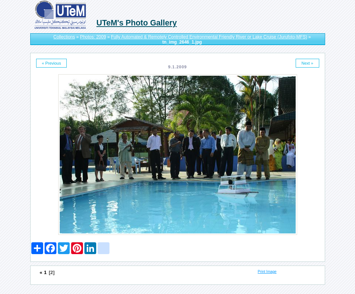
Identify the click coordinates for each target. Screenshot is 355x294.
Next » (307, 63)
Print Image (267, 272)
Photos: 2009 (93, 37)
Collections (64, 37)
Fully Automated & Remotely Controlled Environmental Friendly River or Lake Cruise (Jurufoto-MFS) (209, 37)
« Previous (51, 63)
